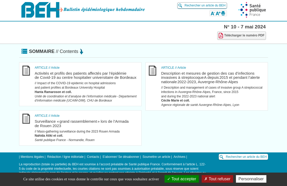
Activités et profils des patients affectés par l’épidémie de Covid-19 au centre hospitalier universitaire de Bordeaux (85, 75)
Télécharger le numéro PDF (241, 35)
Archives (179, 157)
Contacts (93, 157)
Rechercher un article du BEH (205, 5)
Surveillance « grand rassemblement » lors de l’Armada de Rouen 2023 (82, 123)
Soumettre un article (156, 157)
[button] (213, 13)
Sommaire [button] (56, 51)
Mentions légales (32, 157)
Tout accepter (181, 179)
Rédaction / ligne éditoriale (65, 157)
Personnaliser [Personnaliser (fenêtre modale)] (251, 179)
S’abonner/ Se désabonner (120, 157)
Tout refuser (217, 179)
